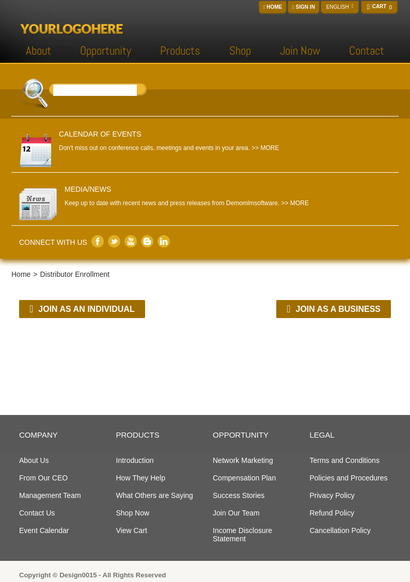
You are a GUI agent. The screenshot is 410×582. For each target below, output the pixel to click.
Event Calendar (44, 530)
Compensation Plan (244, 478)
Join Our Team (236, 513)
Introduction (135, 460)
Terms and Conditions (345, 460)
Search (142, 92)
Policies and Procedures (349, 478)
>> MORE (265, 148)
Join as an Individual (82, 309)
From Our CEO (43, 478)
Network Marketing (243, 460)
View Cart (131, 530)
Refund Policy (332, 513)
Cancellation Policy (340, 530)
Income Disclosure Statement (242, 534)
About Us (34, 460)
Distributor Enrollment (75, 274)
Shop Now (133, 513)
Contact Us (37, 513)
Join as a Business (334, 309)
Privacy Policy (332, 495)
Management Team (50, 495)
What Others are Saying (154, 495)
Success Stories (238, 495)
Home (272, 7)
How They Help (140, 478)
